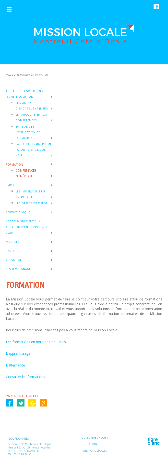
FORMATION (14, 165)
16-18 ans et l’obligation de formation (28, 132)
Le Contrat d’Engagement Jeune (32, 105)
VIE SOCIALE (14, 260)
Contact (94, 444)
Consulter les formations (25, 376)
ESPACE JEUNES (25, 74)
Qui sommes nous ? (94, 437)
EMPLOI (11, 185)
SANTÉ (10, 251)
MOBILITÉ (12, 242)
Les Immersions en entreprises (30, 194)
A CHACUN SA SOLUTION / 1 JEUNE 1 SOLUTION (26, 93)
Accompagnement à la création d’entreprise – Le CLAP (27, 227)
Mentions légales (95, 450)
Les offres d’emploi (31, 203)
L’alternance (15, 365)
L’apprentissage (18, 353)
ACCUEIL (10, 74)
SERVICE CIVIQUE (18, 212)
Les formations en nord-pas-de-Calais (36, 341)
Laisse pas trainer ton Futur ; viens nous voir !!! (33, 149)
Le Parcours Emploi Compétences (31, 117)
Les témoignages (19, 269)
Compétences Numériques (26, 173)
